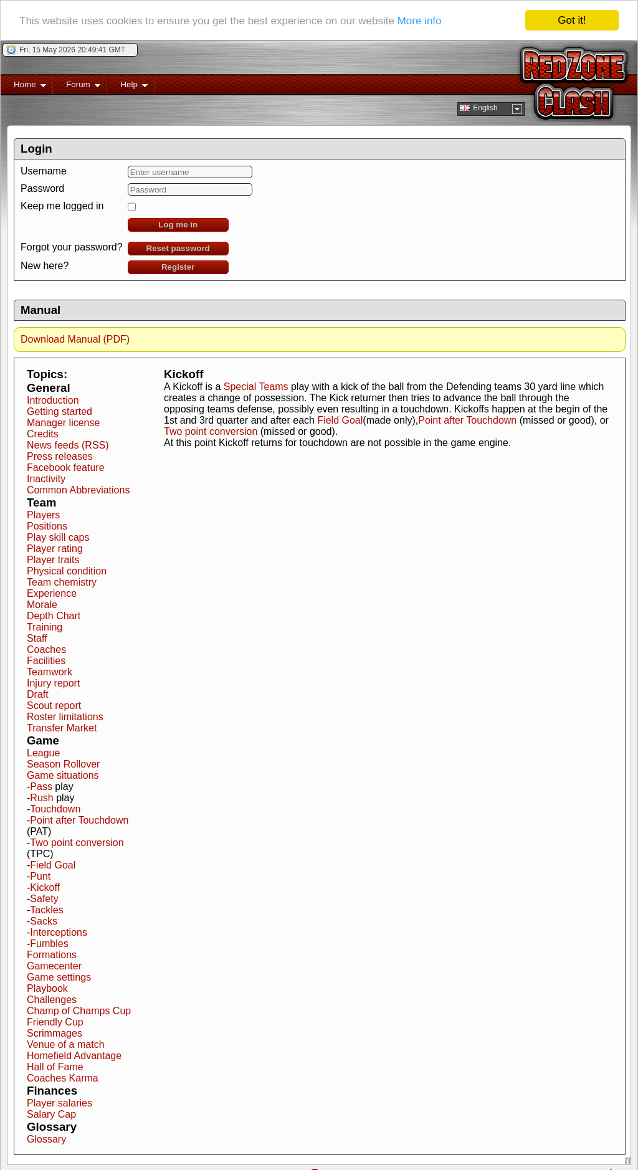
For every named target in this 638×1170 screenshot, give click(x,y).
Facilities (46, 660)
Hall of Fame (55, 1066)
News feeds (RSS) (68, 444)
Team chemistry (62, 581)
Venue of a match (66, 1044)
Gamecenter (54, 965)
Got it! (572, 20)
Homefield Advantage (74, 1055)
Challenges (52, 999)
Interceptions (58, 931)
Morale (42, 604)
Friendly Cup (55, 1021)
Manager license (63, 422)
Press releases (60, 455)
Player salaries (59, 1102)
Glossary (46, 1138)
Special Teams (256, 386)
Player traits (53, 559)
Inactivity (46, 478)
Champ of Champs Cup (79, 1010)
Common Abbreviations (78, 489)
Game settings (59, 976)
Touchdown (55, 808)
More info (420, 20)
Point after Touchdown (79, 819)
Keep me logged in (62, 205)
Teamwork (49, 671)
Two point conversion (76, 842)
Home (23, 86)
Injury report (53, 682)
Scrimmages (54, 1032)
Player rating (55, 548)
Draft (38, 693)
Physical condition (67, 570)
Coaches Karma (62, 1077)
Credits (43, 433)
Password (42, 188)
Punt (40, 875)
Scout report (54, 705)
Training (44, 626)
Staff (37, 637)
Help (127, 86)
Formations (52, 954)
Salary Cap (51, 1113)
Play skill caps (58, 536)
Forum (76, 86)
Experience (52, 592)
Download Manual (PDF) (75, 338)
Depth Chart (53, 615)
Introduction (53, 399)
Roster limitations (65, 716)
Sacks (43, 920)
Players (43, 514)
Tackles (46, 909)
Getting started (59, 411)
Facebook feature (66, 467)
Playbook (47, 987)
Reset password (178, 247)
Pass (41, 786)
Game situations (63, 774)
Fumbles (49, 943)
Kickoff (45, 887)
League (43, 752)
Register (177, 266)
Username (44, 170)
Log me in (178, 224)
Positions (47, 525)
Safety (44, 898)
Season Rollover (63, 763)
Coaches (46, 649)
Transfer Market (62, 727)
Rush (41, 797)
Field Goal (52, 864)
